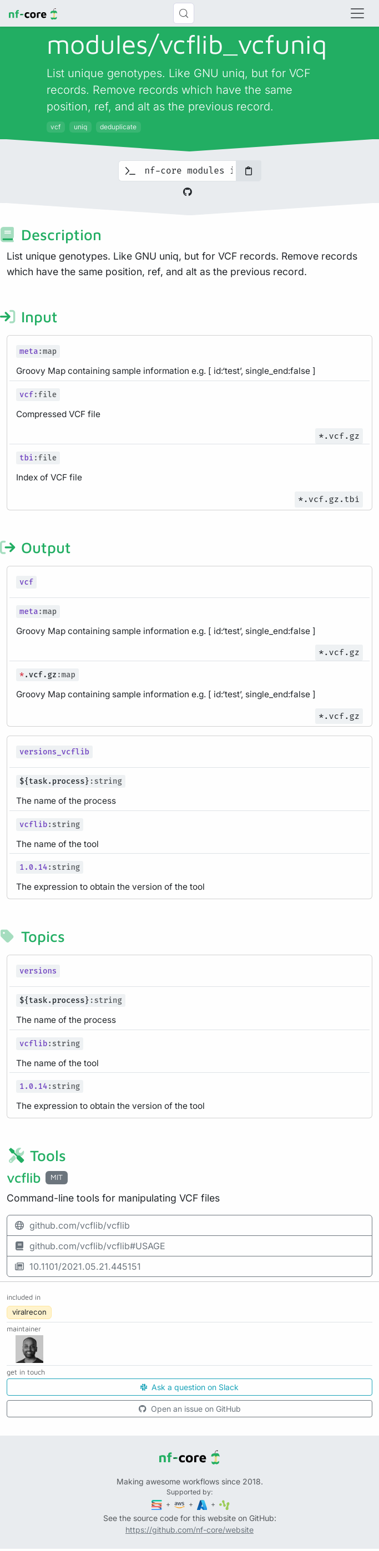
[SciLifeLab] (224, 1504)
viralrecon (29, 1311)
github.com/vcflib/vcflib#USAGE (89, 1245)
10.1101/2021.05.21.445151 (77, 1266)
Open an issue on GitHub (190, 1408)
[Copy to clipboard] (248, 170)
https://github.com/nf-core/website (189, 1529)
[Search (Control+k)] (183, 13)
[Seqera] (157, 1504)
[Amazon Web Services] (180, 1504)
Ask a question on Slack (189, 1387)
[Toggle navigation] (357, 13)
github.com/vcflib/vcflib (72, 1225)
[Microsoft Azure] (203, 1504)
